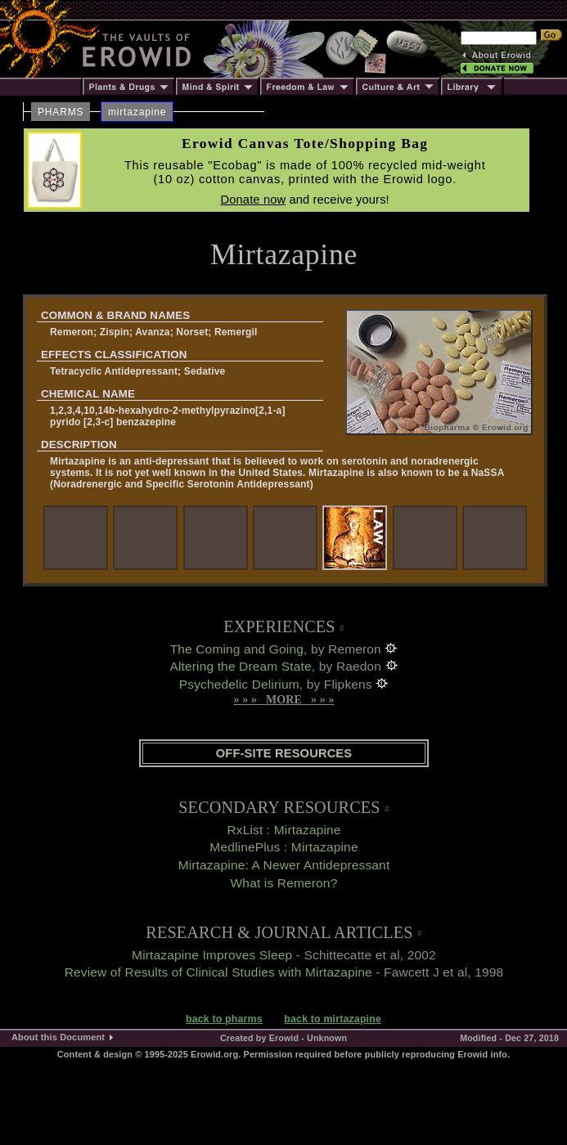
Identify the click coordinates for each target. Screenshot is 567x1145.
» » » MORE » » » (283, 700)
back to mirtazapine (332, 1019)
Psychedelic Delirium (239, 684)
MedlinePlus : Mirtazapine (283, 847)
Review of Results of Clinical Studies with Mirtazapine (218, 972)
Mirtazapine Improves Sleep (212, 955)
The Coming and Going (237, 649)
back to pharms (224, 1019)
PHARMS (60, 112)
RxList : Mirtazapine (283, 830)
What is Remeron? (284, 883)
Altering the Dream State (240, 666)
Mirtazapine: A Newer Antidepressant (284, 865)
